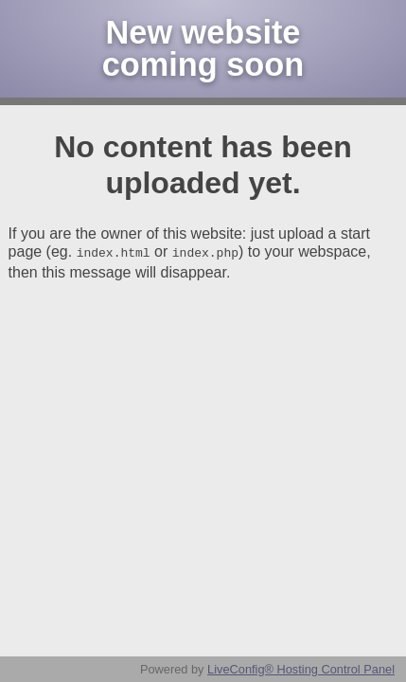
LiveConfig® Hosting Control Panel (301, 669)
